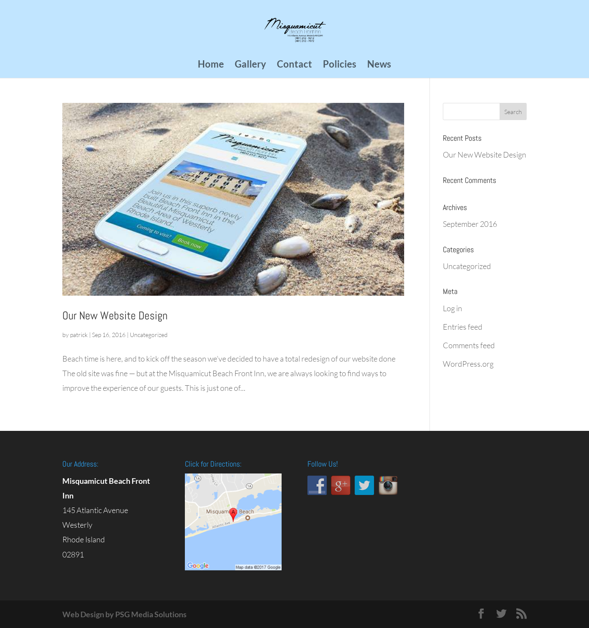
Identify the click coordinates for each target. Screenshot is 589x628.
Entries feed (462, 326)
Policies (339, 65)
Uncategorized (149, 334)
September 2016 (470, 224)
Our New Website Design (115, 316)
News (379, 65)
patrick (79, 334)
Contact (294, 65)
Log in (452, 308)
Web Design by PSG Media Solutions (124, 614)
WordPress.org (468, 363)
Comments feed (469, 345)
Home (211, 65)
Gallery (250, 65)
